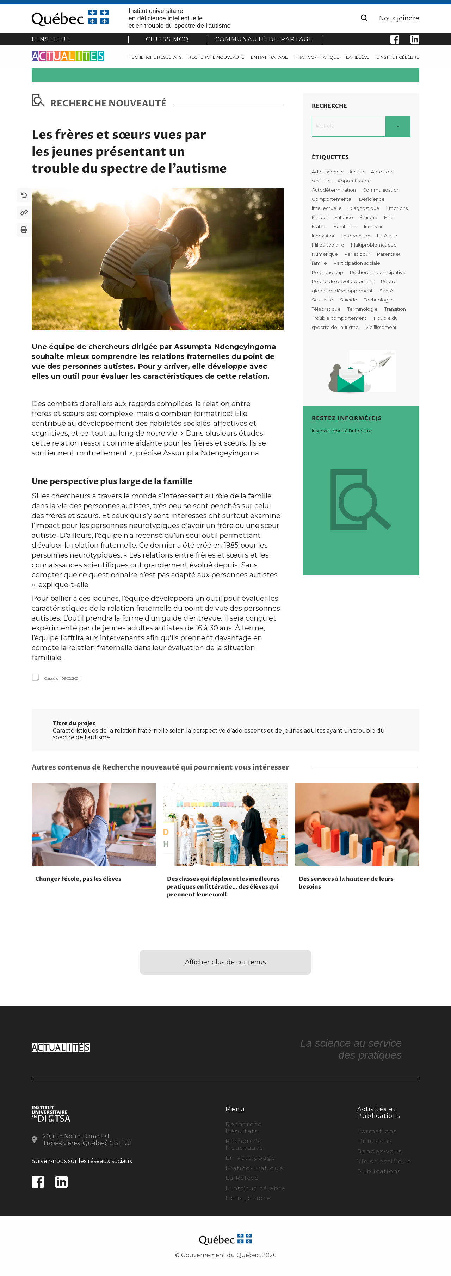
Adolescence (328, 171)
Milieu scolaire (328, 245)
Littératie (387, 235)
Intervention (356, 235)
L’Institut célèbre (397, 57)
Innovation (324, 235)
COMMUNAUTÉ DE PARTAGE (264, 39)
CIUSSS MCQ (167, 39)
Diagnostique (364, 208)
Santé (386, 290)
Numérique (325, 254)
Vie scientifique (384, 1161)
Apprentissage (354, 180)
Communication (381, 190)
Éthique (369, 217)
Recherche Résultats (155, 57)
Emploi (320, 217)
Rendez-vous (379, 1151)
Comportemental (332, 199)
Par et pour (358, 254)
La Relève (358, 57)
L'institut (51, 39)
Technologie (378, 300)
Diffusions (374, 1141)
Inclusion (374, 226)
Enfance (344, 217)
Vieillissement (381, 327)
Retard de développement (343, 281)
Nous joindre (399, 18)
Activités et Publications (379, 1112)
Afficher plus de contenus (225, 962)
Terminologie (363, 309)
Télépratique (327, 309)
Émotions (397, 208)
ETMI (389, 217)
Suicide (349, 300)
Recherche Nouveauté (216, 57)
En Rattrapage (269, 57)
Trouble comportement (339, 318)
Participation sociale (357, 263)
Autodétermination (334, 190)
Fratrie (320, 226)
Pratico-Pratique (317, 57)
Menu (235, 1109)
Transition (395, 309)
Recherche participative (378, 272)
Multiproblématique (374, 245)
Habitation (345, 226)
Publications (379, 1171)
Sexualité (323, 300)
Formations (377, 1131)
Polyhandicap (328, 272)
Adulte (357, 171)
